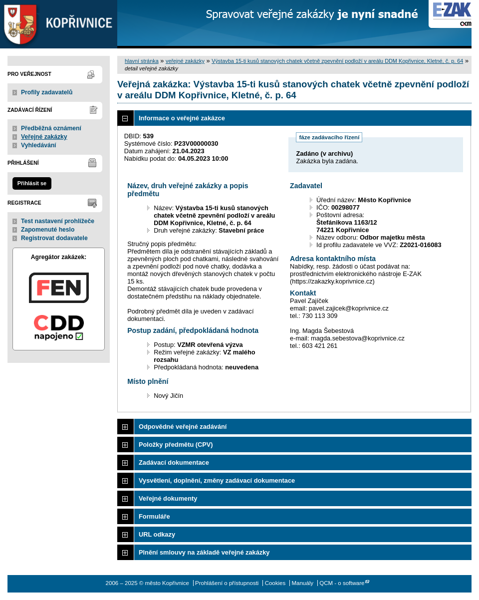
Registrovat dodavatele (54, 238)
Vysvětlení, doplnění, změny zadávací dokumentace (217, 480)
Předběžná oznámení (51, 128)
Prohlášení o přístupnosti (226, 583)
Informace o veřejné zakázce (182, 118)
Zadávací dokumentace (174, 462)
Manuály (302, 583)
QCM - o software (341, 583)
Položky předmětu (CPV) (176, 444)
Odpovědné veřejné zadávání (183, 426)
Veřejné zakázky (44, 136)
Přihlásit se (31, 183)
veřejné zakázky (185, 61)
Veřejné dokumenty (168, 498)
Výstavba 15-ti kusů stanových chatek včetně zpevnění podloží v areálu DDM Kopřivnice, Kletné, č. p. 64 (337, 61)
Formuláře (154, 516)
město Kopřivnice (58, 24)
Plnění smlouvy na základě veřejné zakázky (204, 552)
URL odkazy (157, 534)
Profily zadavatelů (46, 92)
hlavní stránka (142, 61)
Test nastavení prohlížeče (57, 221)
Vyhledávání (38, 145)
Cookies (275, 583)
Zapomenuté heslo (47, 229)
